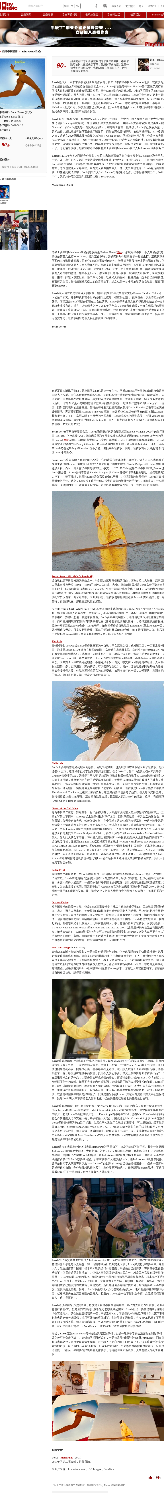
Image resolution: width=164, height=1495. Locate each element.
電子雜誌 (130, 6)
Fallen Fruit (58, 870)
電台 (141, 6)
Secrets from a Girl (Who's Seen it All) (72, 576)
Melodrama (66, 1457)
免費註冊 (152, 6)
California (57, 763)
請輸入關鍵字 (35, 6)
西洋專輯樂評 (9, 51)
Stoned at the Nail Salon (65, 808)
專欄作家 (116, 6)
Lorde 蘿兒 (17, 116)
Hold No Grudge (61, 947)
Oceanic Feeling (60, 902)
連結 (119, 252)
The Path (57, 641)
